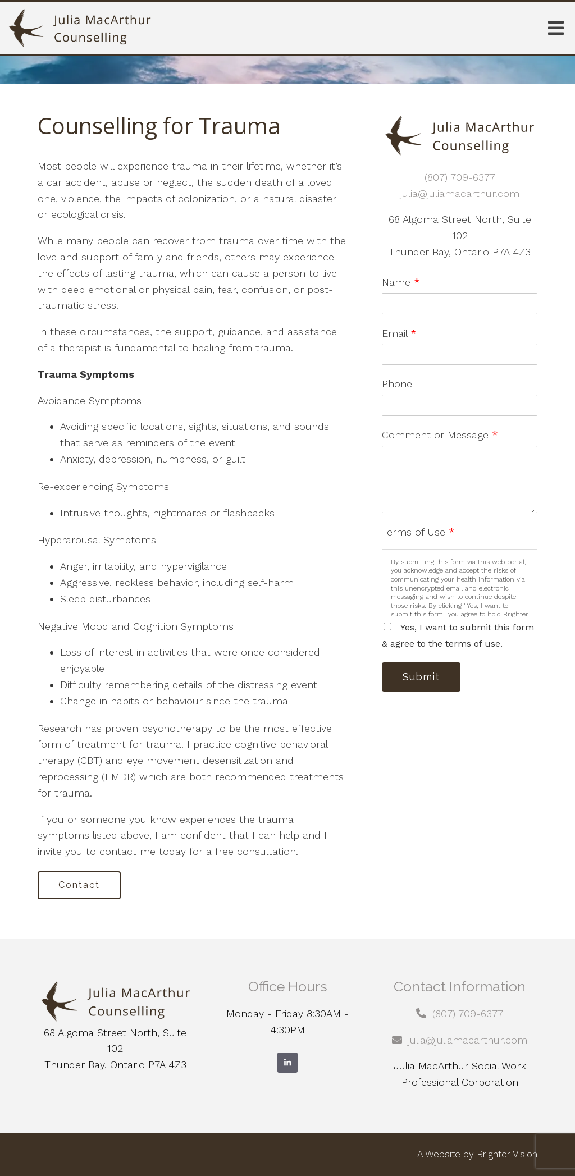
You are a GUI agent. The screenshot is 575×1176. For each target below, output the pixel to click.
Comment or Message (440, 435)
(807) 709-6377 (460, 177)
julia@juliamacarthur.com (459, 193)
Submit (421, 677)
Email (399, 333)
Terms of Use (418, 532)
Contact (79, 885)
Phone (397, 384)
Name (401, 282)
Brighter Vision (507, 1154)
